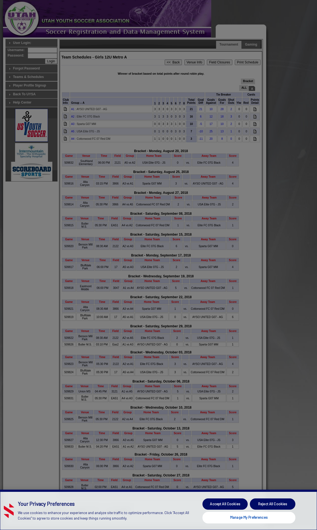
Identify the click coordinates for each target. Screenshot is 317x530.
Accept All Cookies (225, 515)
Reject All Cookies (272, 515)
